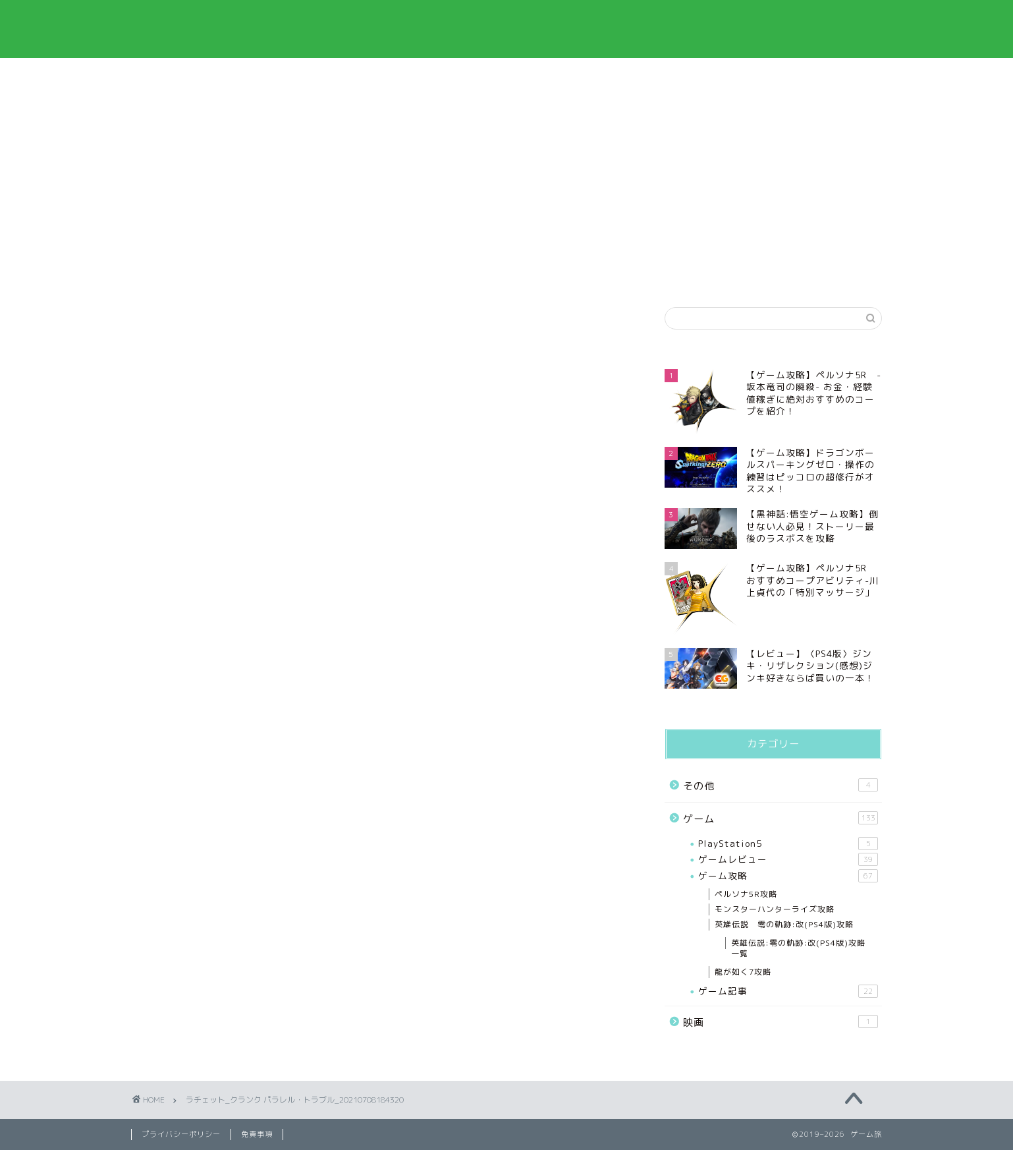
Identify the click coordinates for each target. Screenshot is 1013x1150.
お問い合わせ (745, 75)
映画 (780, 1022)
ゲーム (780, 818)
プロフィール (268, 75)
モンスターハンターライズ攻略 (775, 909)
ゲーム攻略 (788, 875)
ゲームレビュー (788, 859)
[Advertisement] (773, 191)
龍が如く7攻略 (743, 971)
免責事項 (586, 75)
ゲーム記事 (788, 991)
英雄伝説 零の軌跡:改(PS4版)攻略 (784, 924)
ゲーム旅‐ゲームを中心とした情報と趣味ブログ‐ (506, 28)
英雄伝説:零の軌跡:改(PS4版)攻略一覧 (798, 948)
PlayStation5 (788, 843)
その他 (780, 785)
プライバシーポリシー (427, 75)
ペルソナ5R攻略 (746, 894)
